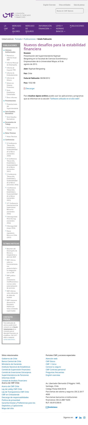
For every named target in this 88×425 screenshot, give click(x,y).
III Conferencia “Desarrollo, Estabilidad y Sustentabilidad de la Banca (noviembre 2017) (12, 165)
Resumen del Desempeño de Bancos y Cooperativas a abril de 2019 (12, 253)
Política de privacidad (11, 400)
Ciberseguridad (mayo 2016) (12, 227)
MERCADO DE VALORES (16, 29)
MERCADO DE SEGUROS (29, 29)
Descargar (29, 88)
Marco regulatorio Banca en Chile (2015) (12, 234)
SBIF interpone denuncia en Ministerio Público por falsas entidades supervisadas (12, 305)
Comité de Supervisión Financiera (16, 369)
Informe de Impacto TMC (11, 69)
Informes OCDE (8, 378)
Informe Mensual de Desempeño (12, 64)
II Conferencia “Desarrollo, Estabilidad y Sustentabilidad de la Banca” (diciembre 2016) (12, 179)
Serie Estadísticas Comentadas (11, 92)
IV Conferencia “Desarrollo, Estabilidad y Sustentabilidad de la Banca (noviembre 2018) (12, 149)
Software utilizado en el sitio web (65, 98)
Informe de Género (10, 79)
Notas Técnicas (12, 136)
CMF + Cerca (51, 364)
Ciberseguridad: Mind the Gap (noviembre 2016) (12, 220)
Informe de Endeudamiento (12, 74)
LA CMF (6, 27)
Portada (18, 39)
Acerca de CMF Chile (10, 386)
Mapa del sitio (8, 408)
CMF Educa (50, 361)
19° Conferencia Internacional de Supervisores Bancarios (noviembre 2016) (12, 208)
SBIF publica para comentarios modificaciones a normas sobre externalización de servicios (12, 282)
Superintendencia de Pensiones (15, 375)
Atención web (51, 358)
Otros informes (12, 97)
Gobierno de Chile (9, 358)
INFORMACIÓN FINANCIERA (45, 27)
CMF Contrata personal (56, 369)
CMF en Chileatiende (10, 394)
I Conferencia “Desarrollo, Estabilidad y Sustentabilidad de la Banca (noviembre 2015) (12, 194)
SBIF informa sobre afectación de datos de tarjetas (12, 294)
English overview (53, 375)
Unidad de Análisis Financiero (14, 380)
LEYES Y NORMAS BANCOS (60, 29)
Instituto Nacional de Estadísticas (16, 367)
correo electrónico (9, 339)
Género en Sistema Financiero (10, 85)
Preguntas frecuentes (55, 372)
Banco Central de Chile (11, 361)
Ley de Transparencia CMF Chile (15, 392)
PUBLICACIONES (77, 26)
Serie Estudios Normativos (11, 118)
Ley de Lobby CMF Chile (12, 389)
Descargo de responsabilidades (15, 397)
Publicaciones (29, 39)
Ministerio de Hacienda (12, 364)
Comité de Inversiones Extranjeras (16, 372)
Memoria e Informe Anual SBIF (11, 57)
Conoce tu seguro (53, 367)
